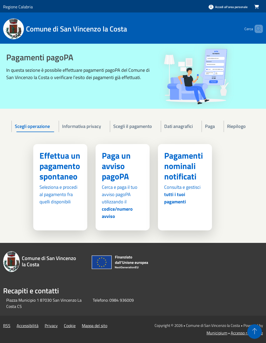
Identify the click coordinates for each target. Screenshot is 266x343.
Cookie (70, 325)
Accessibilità (27, 325)
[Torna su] (254, 331)
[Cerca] (256, 29)
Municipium (217, 333)
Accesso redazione (247, 333)
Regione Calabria (18, 7)
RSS (6, 325)
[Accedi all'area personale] (228, 7)
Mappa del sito (94, 325)
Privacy (51, 325)
